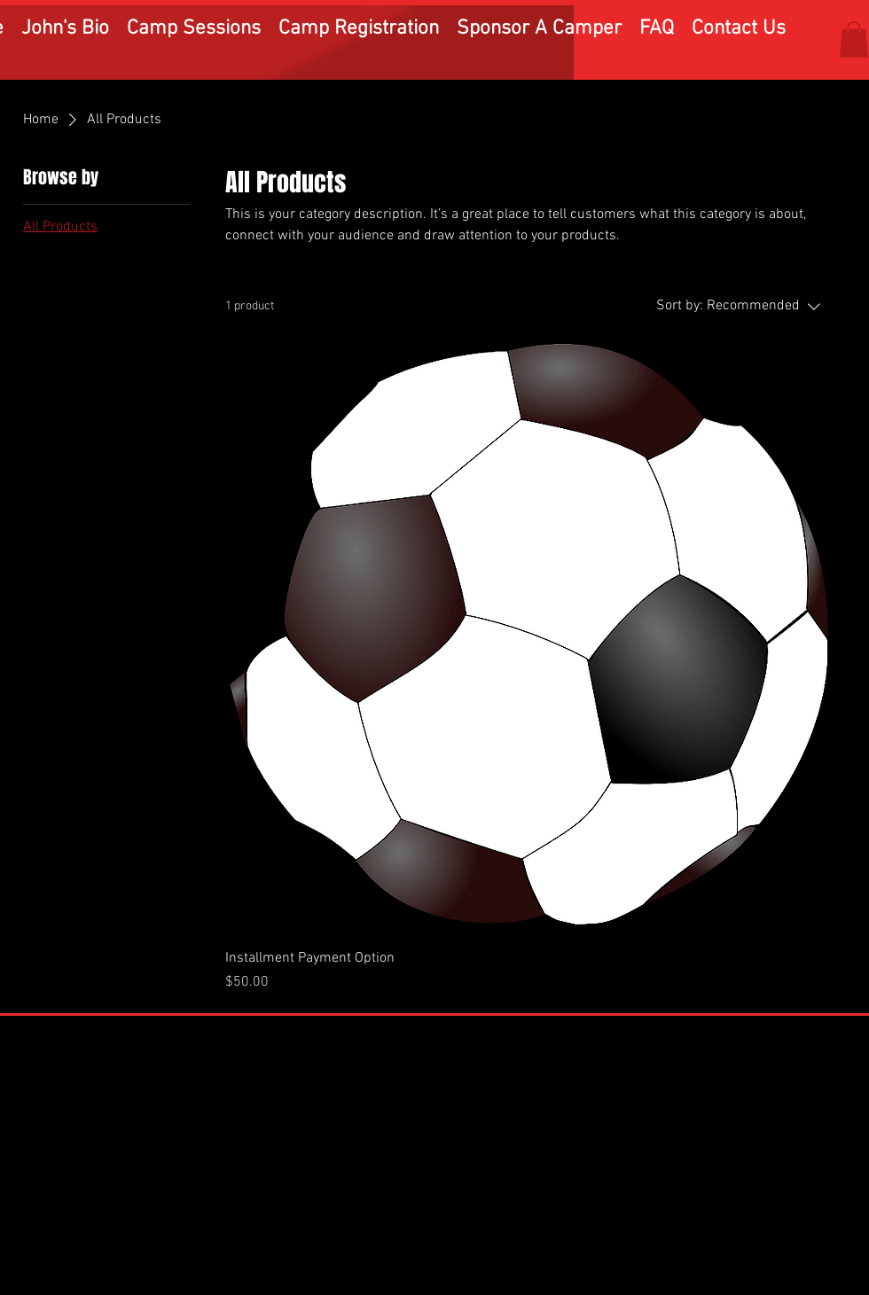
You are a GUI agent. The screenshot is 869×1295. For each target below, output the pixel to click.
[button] (854, 39)
